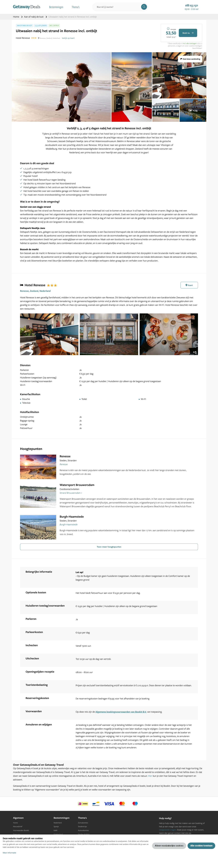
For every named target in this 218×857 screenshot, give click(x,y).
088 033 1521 (191, 5)
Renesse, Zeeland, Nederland (35, 291)
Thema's (76, 7)
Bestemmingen (56, 7)
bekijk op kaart (68, 38)
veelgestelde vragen (167, 829)
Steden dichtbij (84, 834)
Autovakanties (83, 830)
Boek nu (188, 33)
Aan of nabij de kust (34, 16)
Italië (55, 830)
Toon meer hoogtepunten (109, 546)
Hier (150, 775)
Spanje (56, 826)
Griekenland (58, 834)
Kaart (189, 285)
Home (16, 16)
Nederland (58, 823)
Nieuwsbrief (17, 826)
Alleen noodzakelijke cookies (169, 845)
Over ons (16, 834)
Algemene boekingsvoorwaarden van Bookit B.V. (121, 711)
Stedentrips (82, 826)
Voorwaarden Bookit (21, 830)
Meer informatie (9, 853)
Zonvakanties (83, 823)
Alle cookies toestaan (201, 845)
